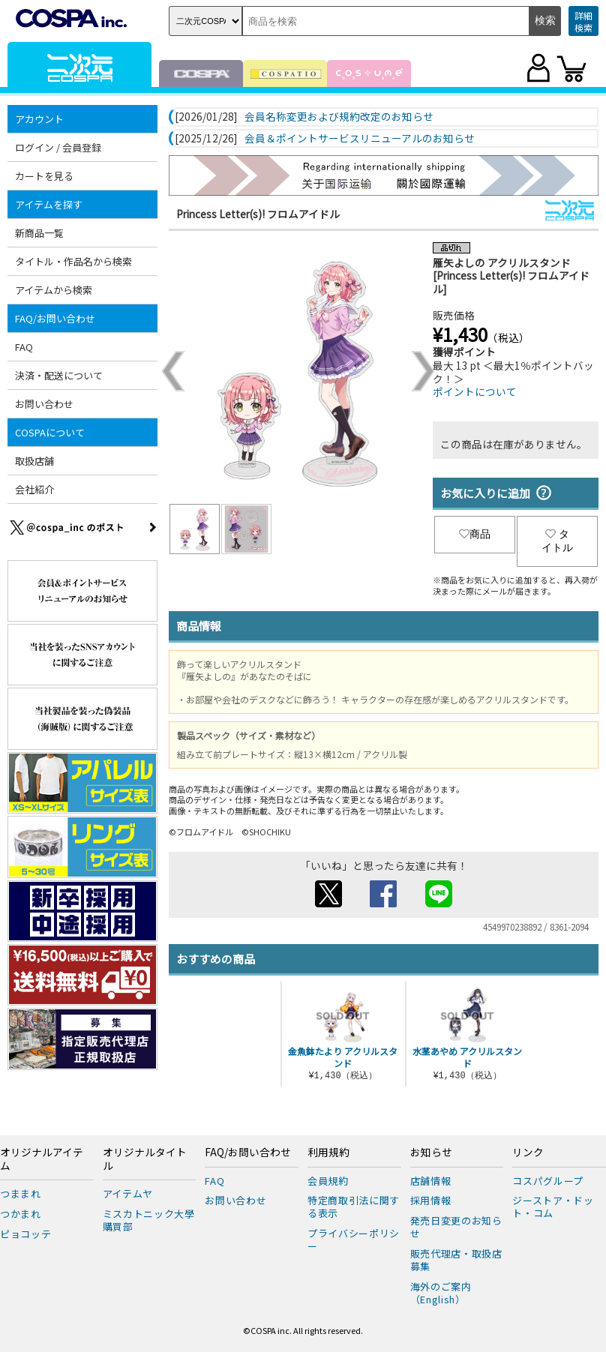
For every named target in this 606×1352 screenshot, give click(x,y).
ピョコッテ (25, 1234)
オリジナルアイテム (41, 1159)
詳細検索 (583, 21)
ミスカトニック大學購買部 (149, 1220)
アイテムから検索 (53, 290)
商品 (474, 534)
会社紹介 (34, 489)
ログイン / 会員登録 (58, 147)
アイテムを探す (48, 204)
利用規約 (329, 1152)
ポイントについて (475, 391)
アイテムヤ (128, 1193)
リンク (528, 1152)
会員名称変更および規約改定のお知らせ (339, 117)
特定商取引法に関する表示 (354, 1206)
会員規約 (328, 1181)
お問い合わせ (44, 404)
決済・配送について (59, 375)
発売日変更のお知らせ (456, 1226)
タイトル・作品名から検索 (73, 261)
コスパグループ (548, 1181)
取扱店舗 (34, 461)
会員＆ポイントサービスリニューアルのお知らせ (359, 138)
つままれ (20, 1193)
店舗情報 (431, 1181)
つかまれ (20, 1214)
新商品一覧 (39, 233)
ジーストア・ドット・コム (552, 1206)
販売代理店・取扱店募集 (456, 1259)
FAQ (24, 347)
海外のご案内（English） (441, 1292)
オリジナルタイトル (145, 1159)
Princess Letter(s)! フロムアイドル (258, 213)
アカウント (39, 119)
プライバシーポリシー (354, 1239)
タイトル (557, 540)
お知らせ (431, 1152)
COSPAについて (50, 432)
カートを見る (44, 176)
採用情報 (431, 1200)
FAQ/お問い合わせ (55, 318)
